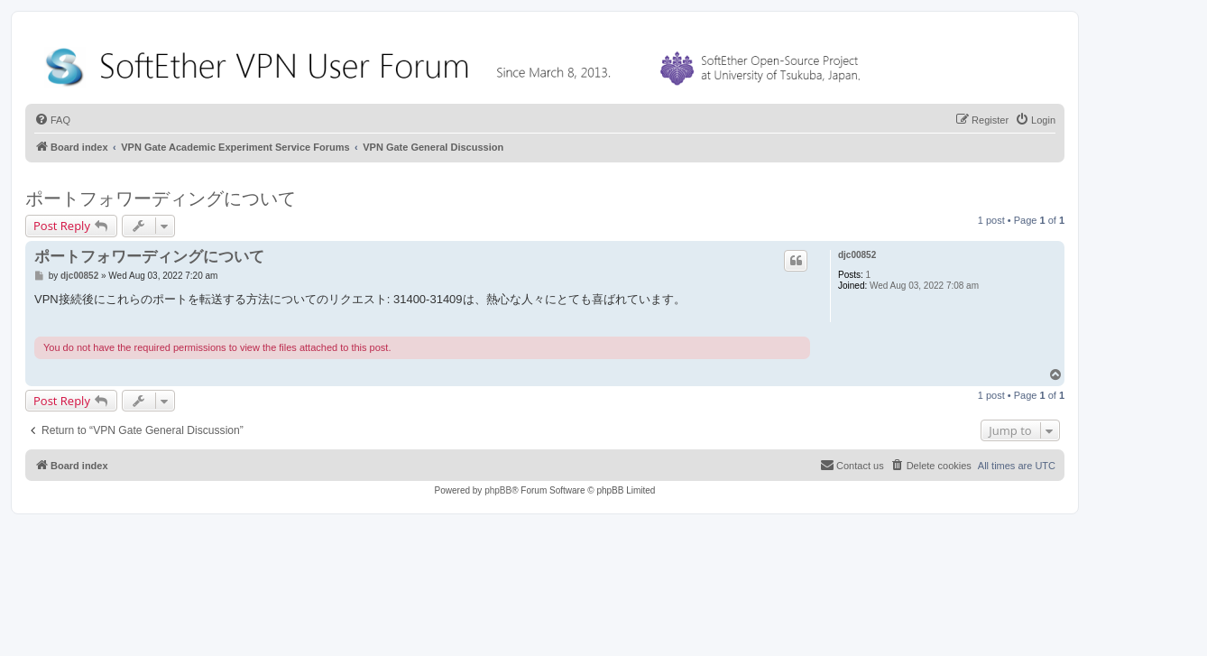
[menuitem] (52, 120)
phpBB (497, 490)
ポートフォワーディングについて (160, 198)
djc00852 (857, 255)
